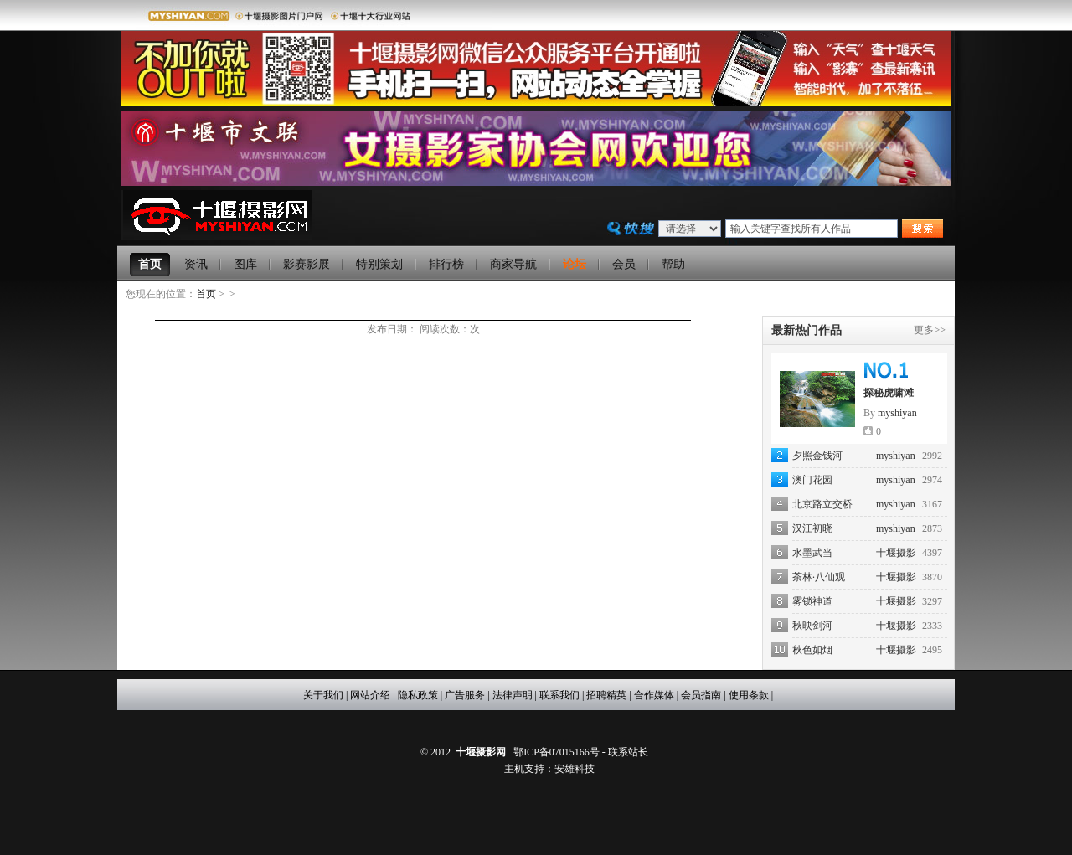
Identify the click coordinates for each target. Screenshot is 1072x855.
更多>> (930, 330)
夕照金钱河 (817, 455)
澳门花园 (812, 480)
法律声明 (512, 695)
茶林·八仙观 (818, 577)
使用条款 (749, 695)
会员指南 (701, 695)
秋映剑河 (812, 625)
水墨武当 (812, 553)
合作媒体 (654, 695)
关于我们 (323, 695)
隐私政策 (418, 695)
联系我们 (559, 695)
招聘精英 (606, 695)
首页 (206, 294)
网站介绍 (370, 695)
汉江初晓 (812, 528)
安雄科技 (574, 769)
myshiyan (897, 413)
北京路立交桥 (822, 504)
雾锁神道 (812, 601)
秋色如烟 (812, 650)
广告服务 (465, 695)
